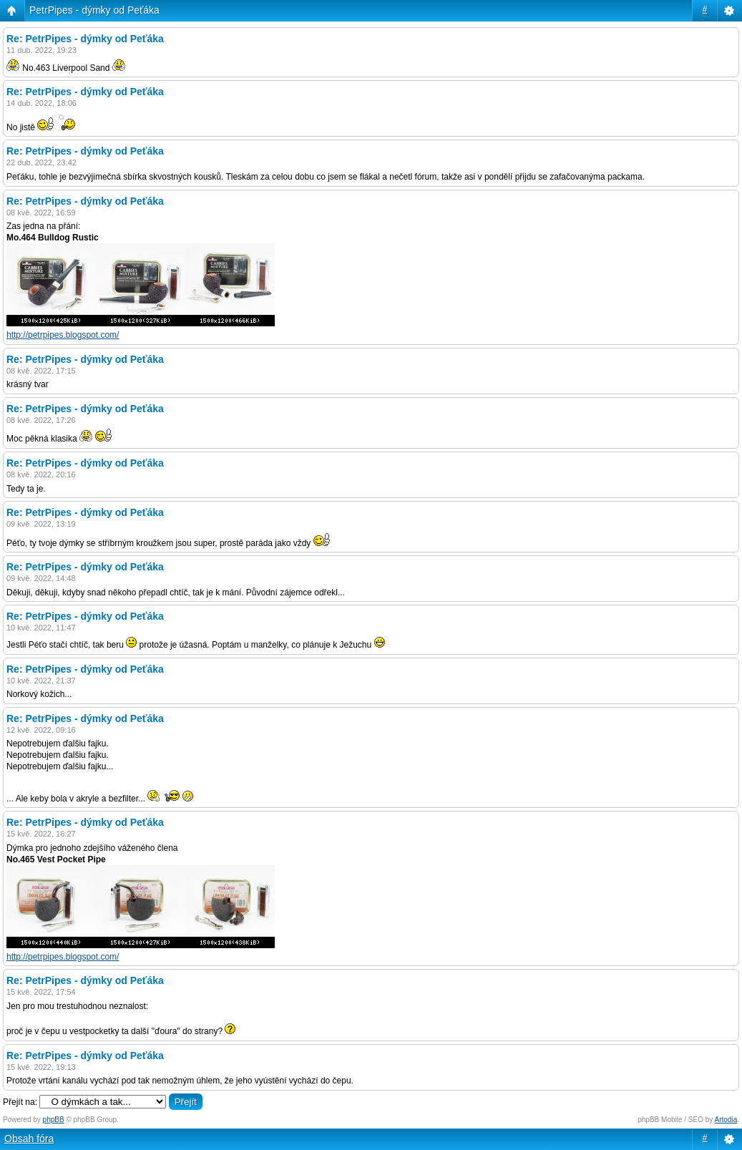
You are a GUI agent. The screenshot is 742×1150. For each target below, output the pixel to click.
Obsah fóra (29, 1138)
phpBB (53, 1120)
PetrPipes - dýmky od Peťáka (94, 10)
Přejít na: (20, 1102)
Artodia (726, 1120)
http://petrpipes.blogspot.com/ (62, 335)
